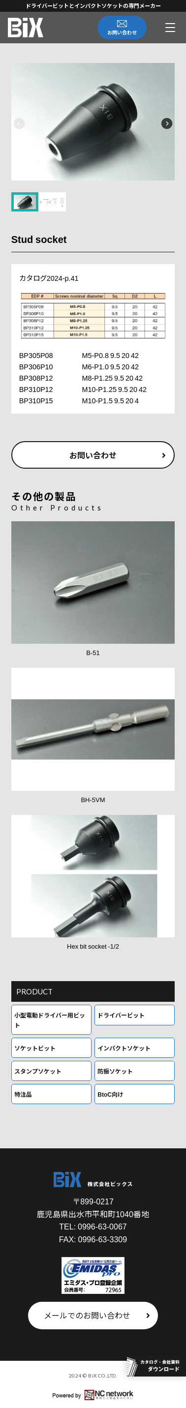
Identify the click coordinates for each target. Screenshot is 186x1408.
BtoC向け (110, 1094)
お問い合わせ (117, 455)
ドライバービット (121, 1015)
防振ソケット (115, 1071)
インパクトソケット (124, 1048)
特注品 (23, 1094)
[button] (19, 123)
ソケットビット (35, 1048)
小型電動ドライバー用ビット (49, 1019)
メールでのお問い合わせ (97, 1315)
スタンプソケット (38, 1071)
